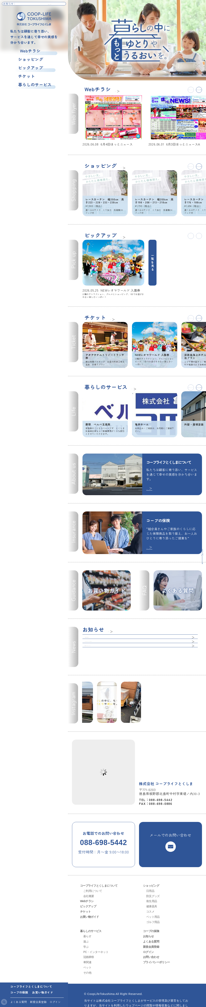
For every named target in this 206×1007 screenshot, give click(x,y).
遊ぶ (86, 923)
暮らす (87, 917)
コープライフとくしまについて (31, 986)
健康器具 (151, 887)
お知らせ (148, 917)
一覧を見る (152, 248)
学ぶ (86, 928)
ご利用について (92, 872)
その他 (87, 954)
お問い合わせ (151, 938)
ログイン (55, 1002)
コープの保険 (19, 992)
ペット (87, 949)
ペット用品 (153, 898)
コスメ (150, 893)
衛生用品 (151, 882)
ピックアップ (26, 68)
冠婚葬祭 (88, 938)
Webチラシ (26, 51)
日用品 (150, 872)
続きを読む (156, 459)
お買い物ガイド (42, 992)
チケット (22, 77)
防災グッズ (153, 877)
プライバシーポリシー (156, 943)
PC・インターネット (95, 933)
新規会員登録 (38, 1002)
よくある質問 (18, 1002)
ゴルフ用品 (153, 903)
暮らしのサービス (31, 85)
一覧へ (120, 90)
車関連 (87, 943)
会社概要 (88, 877)
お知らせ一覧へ (55, 5)
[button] (198, 91)
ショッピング (26, 59)
